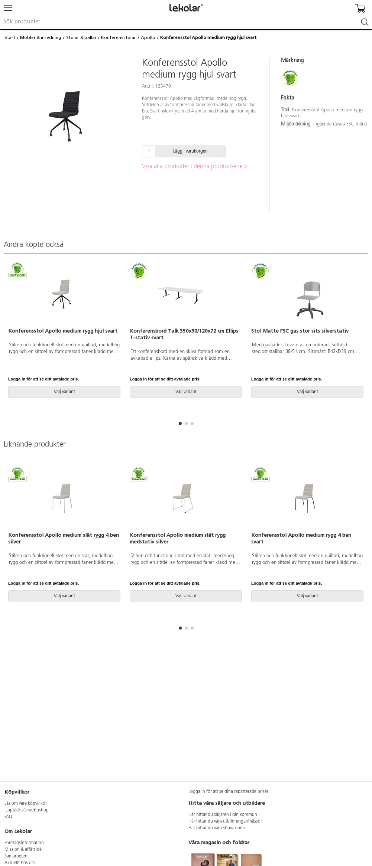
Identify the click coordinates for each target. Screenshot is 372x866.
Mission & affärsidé (23, 849)
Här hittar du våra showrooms (217, 828)
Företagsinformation (24, 843)
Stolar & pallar (81, 37)
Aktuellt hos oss (19, 863)
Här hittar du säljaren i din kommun (222, 815)
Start (9, 37)
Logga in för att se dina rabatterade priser (228, 792)
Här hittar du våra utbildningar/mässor (225, 821)
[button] (180, 423)
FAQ (8, 817)
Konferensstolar (118, 37)
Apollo (148, 37)
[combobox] (186, 22)
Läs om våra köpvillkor (25, 803)
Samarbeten (16, 856)
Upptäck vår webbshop (26, 810)
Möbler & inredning (40, 37)
